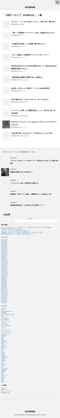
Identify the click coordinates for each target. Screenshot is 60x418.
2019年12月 (4, 291)
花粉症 (3, 372)
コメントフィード (6, 391)
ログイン (3, 388)
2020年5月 (4, 282)
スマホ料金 (4, 324)
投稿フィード (5, 389)
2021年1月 (4, 271)
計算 (2, 373)
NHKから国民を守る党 (7, 314)
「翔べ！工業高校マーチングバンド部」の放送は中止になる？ (33, 33)
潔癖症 (3, 358)
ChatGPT (3, 308)
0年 (7, 12)
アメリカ (3, 322)
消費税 (3, 355)
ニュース (24, 35)
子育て (3, 344)
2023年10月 (4, 251)
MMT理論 (3, 313)
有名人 (3, 352)
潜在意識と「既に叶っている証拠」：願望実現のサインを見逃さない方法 (30, 194)
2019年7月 (4, 299)
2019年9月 (4, 296)
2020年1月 (4, 289)
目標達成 (3, 370)
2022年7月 (4, 268)
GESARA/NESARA (6, 311)
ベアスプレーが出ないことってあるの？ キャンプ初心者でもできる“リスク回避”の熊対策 (26, 227)
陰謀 (2, 380)
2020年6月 (4, 281)
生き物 (3, 365)
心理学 (3, 345)
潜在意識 (3, 360)
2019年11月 (4, 292)
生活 (2, 367)
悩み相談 (3, 347)
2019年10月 (4, 294)
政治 (2, 349)
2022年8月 (4, 266)
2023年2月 (4, 258)
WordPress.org (5, 392)
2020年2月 (4, 287)
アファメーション (6, 321)
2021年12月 (4, 269)
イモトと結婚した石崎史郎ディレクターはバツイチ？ (30, 55)
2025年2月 (4, 243)
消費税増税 (4, 357)
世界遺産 (3, 335)
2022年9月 (4, 264)
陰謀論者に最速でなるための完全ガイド (21, 172)
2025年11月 (4, 240)
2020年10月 (4, 274)
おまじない (4, 317)
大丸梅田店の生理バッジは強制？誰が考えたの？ (28, 44)
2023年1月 (4, 259)
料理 (23, 24)
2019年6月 (4, 301)
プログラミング (5, 334)
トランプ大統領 (5, 325)
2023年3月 (4, 256)
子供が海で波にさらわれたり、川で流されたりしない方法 (31, 133)
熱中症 (3, 363)
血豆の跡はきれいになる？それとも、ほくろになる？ (30, 99)
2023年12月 (4, 250)
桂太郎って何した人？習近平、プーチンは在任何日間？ (30, 88)
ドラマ (3, 327)
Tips (2, 316)
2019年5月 (4, 302)
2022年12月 (4, 261)
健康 (2, 337)
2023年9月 (4, 253)
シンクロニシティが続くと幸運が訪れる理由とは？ (24, 183)
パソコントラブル (6, 330)
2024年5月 (4, 246)
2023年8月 (4, 254)
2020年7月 (4, 279)
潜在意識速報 (30, 7)
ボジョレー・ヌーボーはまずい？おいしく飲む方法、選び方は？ (34, 22)
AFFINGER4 (43, 414)
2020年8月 (4, 278)
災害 (2, 362)
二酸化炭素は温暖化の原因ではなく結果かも (27, 77)
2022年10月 (4, 263)
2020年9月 (4, 276)
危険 (2, 339)
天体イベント (5, 342)
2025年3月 (4, 241)
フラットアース (5, 332)
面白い (3, 381)
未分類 (3, 353)
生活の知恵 (25, 80)
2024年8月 (4, 245)
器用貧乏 (3, 340)
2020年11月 (4, 273)
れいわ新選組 (5, 319)
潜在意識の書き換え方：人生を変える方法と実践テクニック (27, 205)
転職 (2, 378)
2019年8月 (4, 297)
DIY (2, 310)
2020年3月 (4, 286)
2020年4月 (4, 284)
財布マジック (5, 375)
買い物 (3, 377)
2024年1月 (4, 248)
